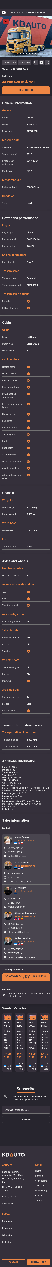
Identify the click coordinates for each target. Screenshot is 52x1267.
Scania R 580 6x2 (36, 12)
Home (12, 12)
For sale (21, 12)
